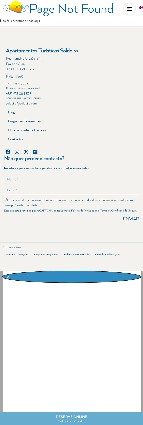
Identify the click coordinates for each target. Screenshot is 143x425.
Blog (11, 112)
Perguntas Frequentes (24, 121)
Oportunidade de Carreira (27, 130)
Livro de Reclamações (107, 254)
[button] (72, 277)
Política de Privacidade (76, 254)
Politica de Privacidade (84, 210)
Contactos (16, 139)
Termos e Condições (112, 210)
